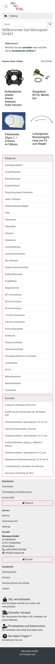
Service (5, 515)
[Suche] (24, 24)
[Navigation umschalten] (6, 6)
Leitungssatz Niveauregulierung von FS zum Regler (40, 138)
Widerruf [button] (27, 503)
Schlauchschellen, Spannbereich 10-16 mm (26, 422)
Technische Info (10, 521)
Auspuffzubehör (13, 172)
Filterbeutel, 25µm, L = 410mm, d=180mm (12, 139)
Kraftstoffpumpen (13, 274)
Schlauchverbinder (14, 349)
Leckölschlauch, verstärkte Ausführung (24, 466)
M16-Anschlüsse (13, 308)
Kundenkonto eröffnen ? (24, 51)
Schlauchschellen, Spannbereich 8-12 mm (25, 452)
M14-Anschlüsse (13, 301)
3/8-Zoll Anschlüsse (15, 322)
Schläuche (10, 335)
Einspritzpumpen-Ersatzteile (19, 192)
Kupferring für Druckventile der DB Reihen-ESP (25, 414)
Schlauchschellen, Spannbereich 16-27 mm (26, 435)
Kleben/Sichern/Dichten (16, 267)
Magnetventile (12, 288)
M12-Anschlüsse (13, 294)
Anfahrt (5, 588)
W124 (8, 369)
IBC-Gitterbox (11, 260)
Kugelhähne (11, 281)
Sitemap (6, 526)
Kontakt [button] (27, 559)
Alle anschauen (46, 61)
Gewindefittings (12, 247)
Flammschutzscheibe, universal (20, 429)
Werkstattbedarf (13, 383)
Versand (6, 577)
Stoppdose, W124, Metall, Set (40, 95)
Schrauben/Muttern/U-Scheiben (20, 356)
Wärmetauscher (13, 376)
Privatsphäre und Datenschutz (17, 492)
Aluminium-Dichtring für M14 (19, 473)
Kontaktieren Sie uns (12, 640)
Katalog (14, 16)
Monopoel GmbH (29, 651)
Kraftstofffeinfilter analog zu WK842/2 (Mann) (23, 444)
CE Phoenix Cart (28, 654)
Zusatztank (10, 390)
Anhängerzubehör (13, 165)
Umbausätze (11, 363)
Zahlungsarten (9, 572)
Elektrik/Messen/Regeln (17, 206)
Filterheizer (10, 219)
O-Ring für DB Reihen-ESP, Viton (20, 405)
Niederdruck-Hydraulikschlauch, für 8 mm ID (26, 459)
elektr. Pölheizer (13, 199)
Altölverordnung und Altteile (15, 583)
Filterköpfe (10, 226)
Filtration (9, 233)
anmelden (27, 47)
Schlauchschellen (13, 342)
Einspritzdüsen (12, 185)
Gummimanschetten (15, 253)
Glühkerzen (10, 240)
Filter (7, 213)
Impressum (7, 486)
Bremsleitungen (12, 178)
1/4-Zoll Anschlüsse (15, 315)
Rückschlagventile (14, 328)
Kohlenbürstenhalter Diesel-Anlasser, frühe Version (13, 98)
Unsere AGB (8, 497)
